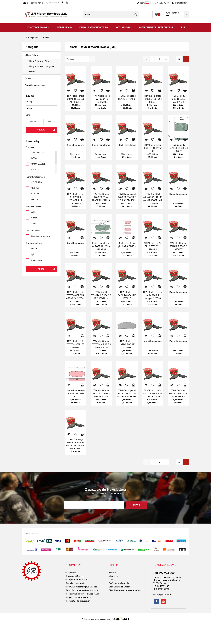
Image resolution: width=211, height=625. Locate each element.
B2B (183, 27)
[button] (73, 565)
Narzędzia (64, 27)
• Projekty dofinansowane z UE (79, 597)
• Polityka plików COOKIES (77, 580)
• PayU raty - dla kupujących (77, 601)
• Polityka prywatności (75, 583)
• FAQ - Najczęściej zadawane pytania (125, 590)
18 (179, 59)
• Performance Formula (118, 583)
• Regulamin (70, 572)
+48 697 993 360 (164, 573)
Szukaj (41, 130)
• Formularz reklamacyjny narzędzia (81, 587)
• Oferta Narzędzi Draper (119, 587)
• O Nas (111, 580)
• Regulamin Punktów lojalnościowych (82, 594)
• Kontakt (112, 572)
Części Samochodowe (93, 27)
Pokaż (41, 269)
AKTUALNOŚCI (123, 27)
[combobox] (80, 59)
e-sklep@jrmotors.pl (33, 3)
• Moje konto (113, 576)
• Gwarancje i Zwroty (74, 576)
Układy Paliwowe (37, 27)
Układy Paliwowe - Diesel (40, 61)
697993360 (52, 3)
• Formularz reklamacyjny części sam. (82, 590)
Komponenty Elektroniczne (156, 27)
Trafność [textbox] (70, 59)
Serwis (31, 72)
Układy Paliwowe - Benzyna (41, 66)
